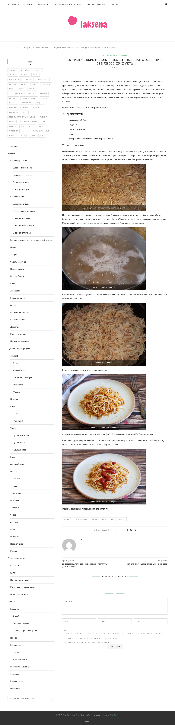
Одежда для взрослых (23, 225)
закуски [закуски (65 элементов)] (30, 94)
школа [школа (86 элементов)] (22, 136)
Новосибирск (16, 543)
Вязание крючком (18, 160)
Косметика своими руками (22, 587)
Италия (13, 471)
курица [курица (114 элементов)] (44, 98)
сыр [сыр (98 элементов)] (22, 126)
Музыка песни (16, 681)
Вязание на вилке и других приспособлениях (31, 240)
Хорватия (14, 507)
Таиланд (14, 355)
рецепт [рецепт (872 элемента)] (12, 122)
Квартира (14, 608)
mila (81, 540)
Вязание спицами (18, 196)
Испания (14, 399)
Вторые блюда (42, 47)
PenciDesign (114, 715)
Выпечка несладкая (19, 312)
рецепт (122, 519)
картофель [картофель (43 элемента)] (13, 98)
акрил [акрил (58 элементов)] (35, 75)
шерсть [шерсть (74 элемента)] (12, 136)
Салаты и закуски (18, 261)
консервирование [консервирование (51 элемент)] (29, 98)
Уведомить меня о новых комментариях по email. (92, 638)
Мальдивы (15, 536)
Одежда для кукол (22, 232)
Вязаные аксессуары (22, 175)
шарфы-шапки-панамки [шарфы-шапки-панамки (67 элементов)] (42, 131)
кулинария (17, 493)
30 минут (67, 519)
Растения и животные (20, 666)
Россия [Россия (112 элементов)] (38, 70)
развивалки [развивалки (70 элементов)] (44, 117)
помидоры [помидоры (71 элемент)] (13, 112)
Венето (16, 478)
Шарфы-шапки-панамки (24, 167)
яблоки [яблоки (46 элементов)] (32, 136)
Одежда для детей (22, 189)
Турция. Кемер (19, 449)
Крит (12, 406)
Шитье (13, 572)
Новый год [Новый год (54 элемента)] (25, 70)
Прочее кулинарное (19, 341)
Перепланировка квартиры (25, 630)
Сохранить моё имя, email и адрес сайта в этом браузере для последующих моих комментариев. (113, 633)
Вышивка (14, 565)
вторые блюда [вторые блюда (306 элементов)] (42, 79)
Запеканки (15, 290)
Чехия (13, 514)
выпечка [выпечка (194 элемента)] (12, 84)
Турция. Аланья (20, 442)
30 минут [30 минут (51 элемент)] (13, 70)
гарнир (94, 519)
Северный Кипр (17, 464)
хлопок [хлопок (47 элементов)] (26, 131)
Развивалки (15, 645)
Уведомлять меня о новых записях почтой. (88, 642)
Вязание (27, 4)
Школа (16, 652)
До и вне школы (20, 659)
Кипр (12, 457)
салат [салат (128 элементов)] (44, 122)
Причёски (14, 637)
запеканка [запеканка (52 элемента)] (43, 94)
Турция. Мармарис (21, 435)
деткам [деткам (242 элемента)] (32, 89)
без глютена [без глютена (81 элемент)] (14, 79)
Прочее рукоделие (96, 4)
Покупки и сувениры (22, 377)
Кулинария (43, 4)
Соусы (13, 305)
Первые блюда (17, 269)
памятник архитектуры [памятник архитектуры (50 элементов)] (18, 107)
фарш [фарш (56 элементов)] (41, 126)
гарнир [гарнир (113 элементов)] (34, 84)
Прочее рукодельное (20, 580)
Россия (13, 551)
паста (104, 519)
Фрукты (16, 392)
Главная (11, 47)
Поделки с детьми (19, 594)
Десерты (14, 326)
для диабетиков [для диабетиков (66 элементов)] (16, 94)
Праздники (15, 688)
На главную (13, 4)
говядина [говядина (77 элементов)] (46, 84)
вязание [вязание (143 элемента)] (24, 84)
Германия (14, 500)
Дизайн (16, 616)
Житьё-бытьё (19, 370)
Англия (13, 529)
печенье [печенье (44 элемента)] (36, 107)
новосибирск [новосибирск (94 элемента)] (26, 103)
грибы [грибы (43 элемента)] (11, 89)
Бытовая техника (21, 623)
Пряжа (13, 247)
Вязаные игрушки (21, 182)
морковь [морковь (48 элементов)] (12, 103)
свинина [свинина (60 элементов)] (12, 126)
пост (113, 519)
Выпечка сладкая (18, 319)
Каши (12, 283)
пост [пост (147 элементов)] (25, 112)
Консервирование (18, 334)
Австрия (14, 522)
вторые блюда (81, 519)
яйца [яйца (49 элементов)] (42, 136)
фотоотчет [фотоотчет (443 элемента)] (13, 131)
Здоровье (14, 674)
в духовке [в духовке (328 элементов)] (28, 79)
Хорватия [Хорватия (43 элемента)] (24, 75)
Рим (15, 485)
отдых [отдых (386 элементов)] (39, 103)
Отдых (16, 363)
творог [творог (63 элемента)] (32, 126)
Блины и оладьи (17, 298)
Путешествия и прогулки (68, 4)
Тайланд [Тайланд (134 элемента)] (12, 75)
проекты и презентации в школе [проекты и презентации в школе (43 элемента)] (22, 117)
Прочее (114, 4)
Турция (13, 428)
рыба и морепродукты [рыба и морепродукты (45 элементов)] (28, 122)
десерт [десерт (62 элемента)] (21, 89)
